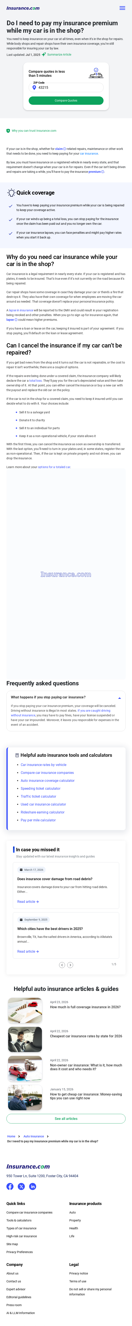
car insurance (89, 153)
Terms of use (77, 1281)
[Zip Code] (66, 87)
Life (71, 1236)
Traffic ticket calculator (38, 796)
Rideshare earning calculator (42, 812)
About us (12, 1273)
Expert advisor (15, 1289)
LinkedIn (32, 1185)
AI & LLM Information (20, 1313)
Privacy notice (78, 1273)
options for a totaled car (53, 467)
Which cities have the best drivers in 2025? (50, 929)
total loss (35, 380)
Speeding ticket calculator (40, 788)
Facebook (9, 1186)
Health (73, 1228)
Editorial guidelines (18, 1297)
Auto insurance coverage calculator (47, 781)
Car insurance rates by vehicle (43, 765)
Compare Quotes (66, 100)
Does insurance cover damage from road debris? (54, 879)
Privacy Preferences (19, 1252)
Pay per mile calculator (38, 820)
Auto (72, 1212)
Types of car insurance (21, 1228)
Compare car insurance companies (47, 773)
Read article (26, 902)
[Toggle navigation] (122, 8)
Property (75, 1220)
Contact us (13, 1281)
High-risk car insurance (21, 1236)
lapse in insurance (21, 310)
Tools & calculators (18, 1220)
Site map (12, 1244)
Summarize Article (55, 54)
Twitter (21, 1185)
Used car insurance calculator (43, 804)
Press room (14, 1305)
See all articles (66, 1119)
